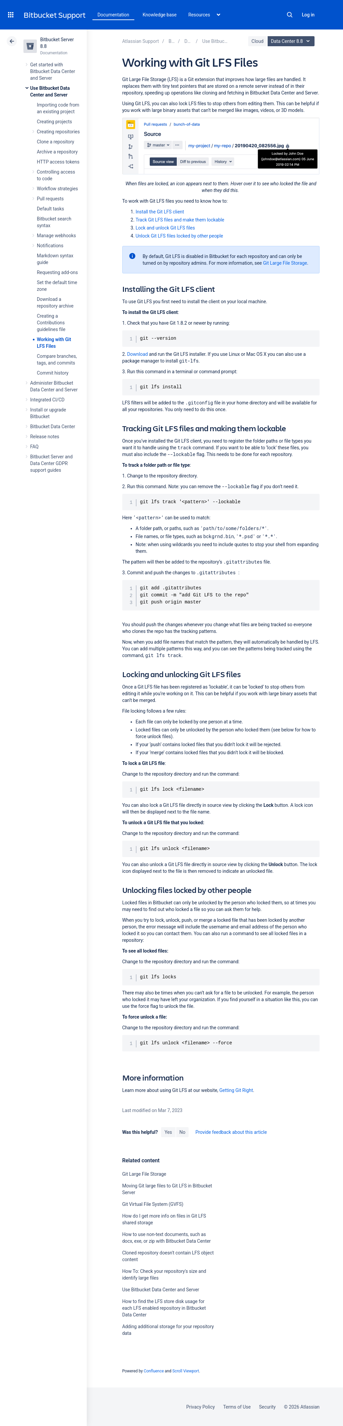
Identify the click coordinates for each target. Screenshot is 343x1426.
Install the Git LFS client (160, 211)
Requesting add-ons (57, 272)
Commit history (52, 373)
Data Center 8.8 (292, 41)
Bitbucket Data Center (52, 426)
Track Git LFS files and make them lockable (180, 219)
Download (137, 354)
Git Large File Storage (285, 263)
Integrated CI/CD (47, 399)
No (183, 1132)
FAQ (34, 446)
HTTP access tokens (58, 162)
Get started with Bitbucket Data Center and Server (52, 71)
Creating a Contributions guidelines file (51, 322)
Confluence (154, 1371)
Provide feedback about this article (231, 1132)
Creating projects (54, 121)
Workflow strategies (57, 188)
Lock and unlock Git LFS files (165, 228)
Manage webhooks (56, 235)
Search (289, 14)
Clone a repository (55, 141)
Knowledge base (160, 14)
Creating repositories (58, 131)
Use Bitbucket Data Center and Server (160, 1289)
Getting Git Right (236, 1090)
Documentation (113, 14)
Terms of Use (237, 1407)
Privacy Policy (200, 1407)
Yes (168, 1132)
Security (267, 1407)
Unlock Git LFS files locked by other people (179, 236)
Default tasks (50, 208)
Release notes (44, 436)
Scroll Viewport (185, 1371)
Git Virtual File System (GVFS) (153, 1204)
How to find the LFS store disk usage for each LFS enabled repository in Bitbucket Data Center (164, 1308)
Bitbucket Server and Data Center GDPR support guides (51, 463)
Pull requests (50, 198)
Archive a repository (57, 151)
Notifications (50, 245)
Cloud (258, 41)
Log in (308, 14)
